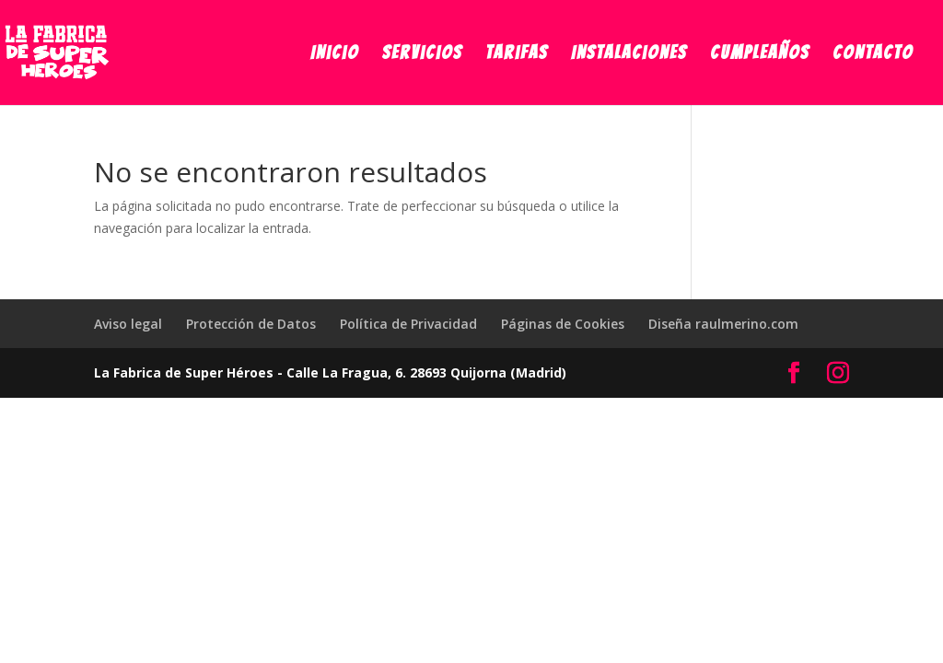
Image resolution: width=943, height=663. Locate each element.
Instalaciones (629, 54)
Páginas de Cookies (562, 323)
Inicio (334, 54)
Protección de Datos (251, 323)
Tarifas (516, 54)
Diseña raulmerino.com (723, 323)
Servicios (422, 54)
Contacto (873, 54)
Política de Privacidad (408, 323)
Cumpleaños (759, 54)
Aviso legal (128, 323)
